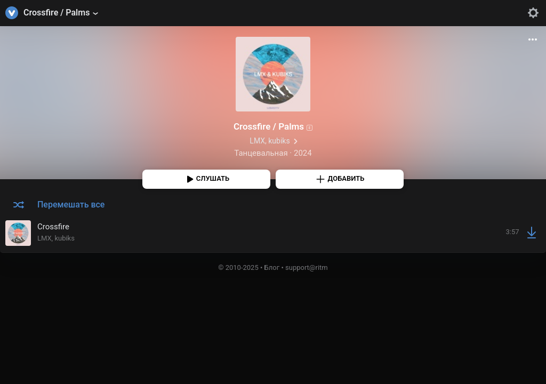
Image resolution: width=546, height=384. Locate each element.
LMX (257, 141)
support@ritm (306, 267)
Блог (272, 267)
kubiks (279, 141)
